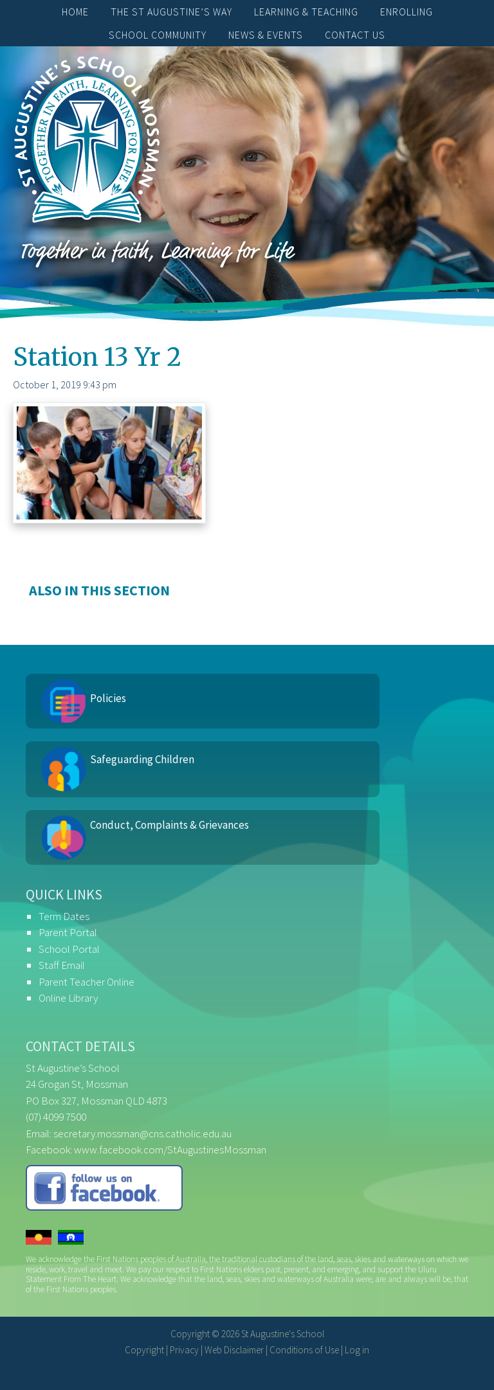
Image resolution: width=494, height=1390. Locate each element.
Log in (357, 1350)
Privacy (184, 1350)
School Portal (69, 949)
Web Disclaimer (234, 1350)
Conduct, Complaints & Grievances (169, 825)
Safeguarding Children (142, 759)
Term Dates (64, 916)
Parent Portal (68, 932)
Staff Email (62, 965)
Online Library (68, 998)
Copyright (144, 1350)
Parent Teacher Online (86, 982)
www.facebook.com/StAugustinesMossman (170, 1149)
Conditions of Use (304, 1350)
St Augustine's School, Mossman (87, 142)
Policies (108, 698)
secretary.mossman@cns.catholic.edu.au (142, 1133)
